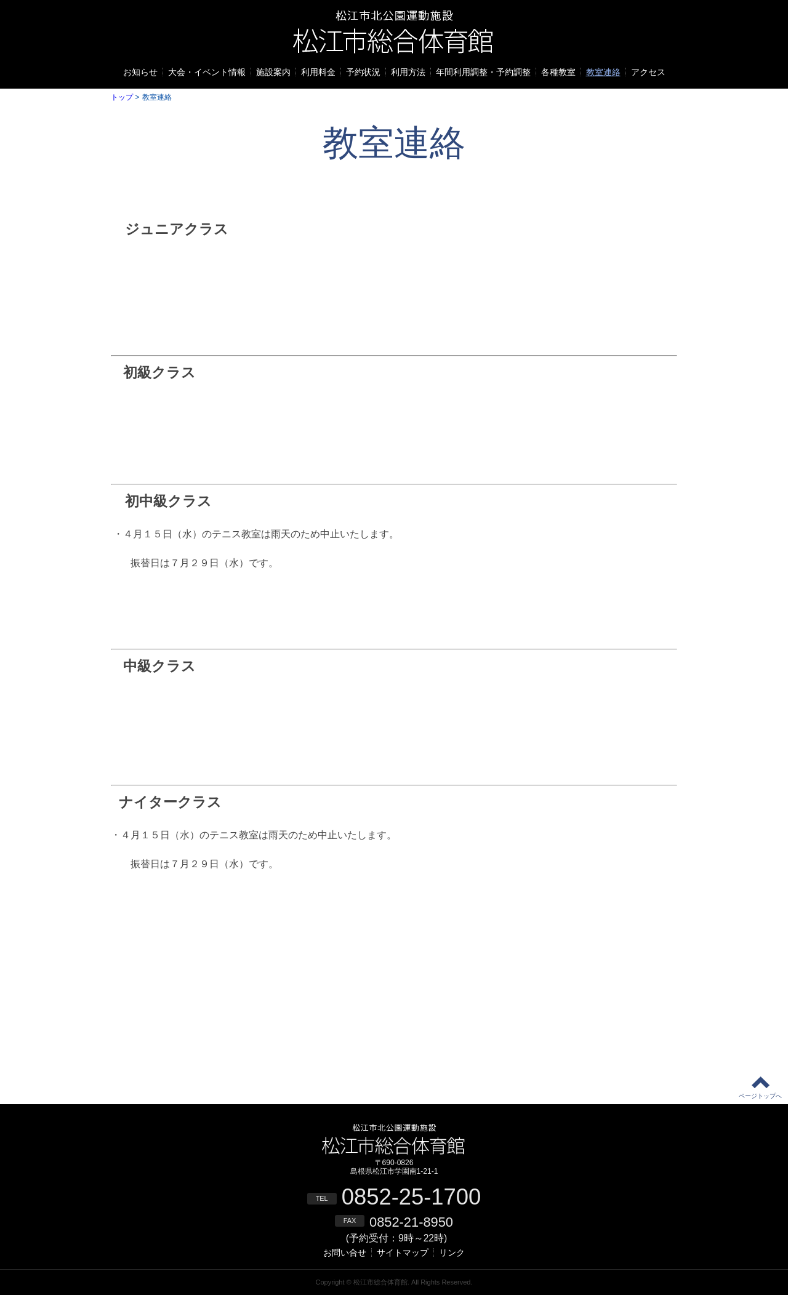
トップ (122, 97)
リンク (452, 1252)
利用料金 (318, 72)
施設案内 (273, 72)
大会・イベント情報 (207, 72)
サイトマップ (402, 1252)
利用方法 (408, 72)
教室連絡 (603, 72)
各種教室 (558, 72)
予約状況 (363, 72)
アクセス (648, 72)
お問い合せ (344, 1252)
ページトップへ (760, 1096)
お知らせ (140, 72)
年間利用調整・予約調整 (483, 72)
